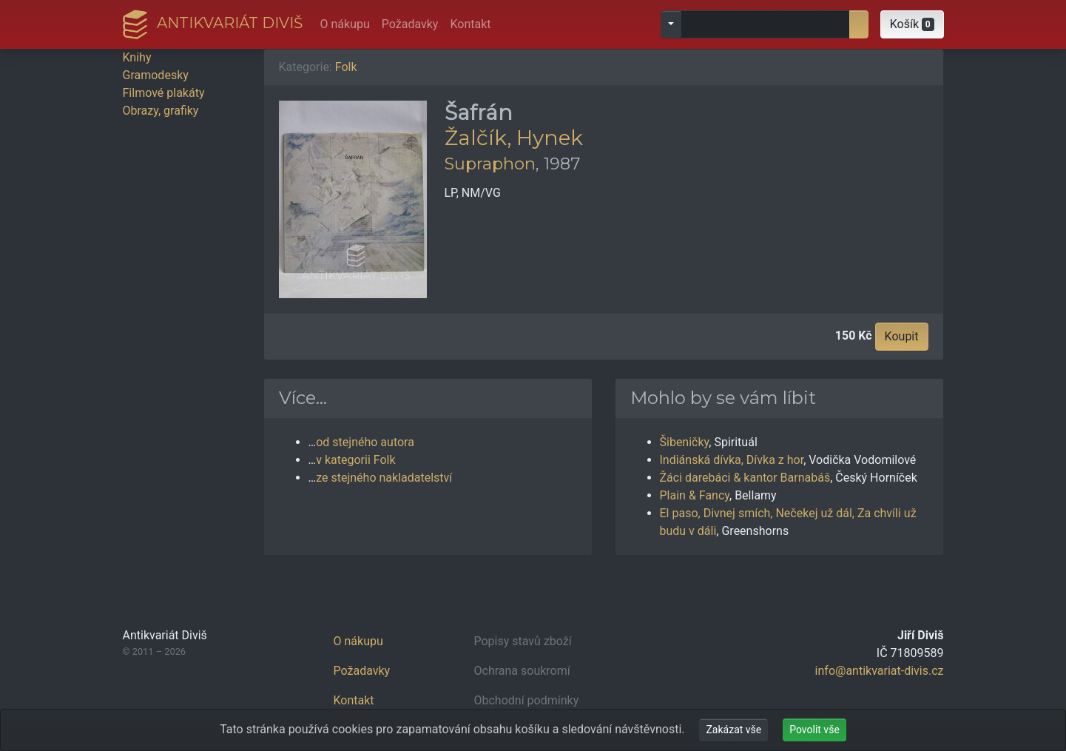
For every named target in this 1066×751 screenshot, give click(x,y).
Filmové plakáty (164, 93)
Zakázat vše (733, 729)
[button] (912, 24)
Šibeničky (684, 442)
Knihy (137, 57)
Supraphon (490, 163)
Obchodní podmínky (526, 700)
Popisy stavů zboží (523, 641)
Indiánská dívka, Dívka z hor (732, 460)
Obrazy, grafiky (161, 111)
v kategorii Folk (355, 460)
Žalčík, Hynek (514, 137)
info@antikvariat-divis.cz (879, 671)
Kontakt (470, 24)
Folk (346, 67)
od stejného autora (365, 442)
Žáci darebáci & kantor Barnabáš (745, 478)
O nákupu (345, 24)
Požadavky (410, 24)
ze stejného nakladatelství (384, 478)
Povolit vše (814, 729)
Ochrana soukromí (522, 671)
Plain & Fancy (695, 495)
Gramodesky (156, 75)
